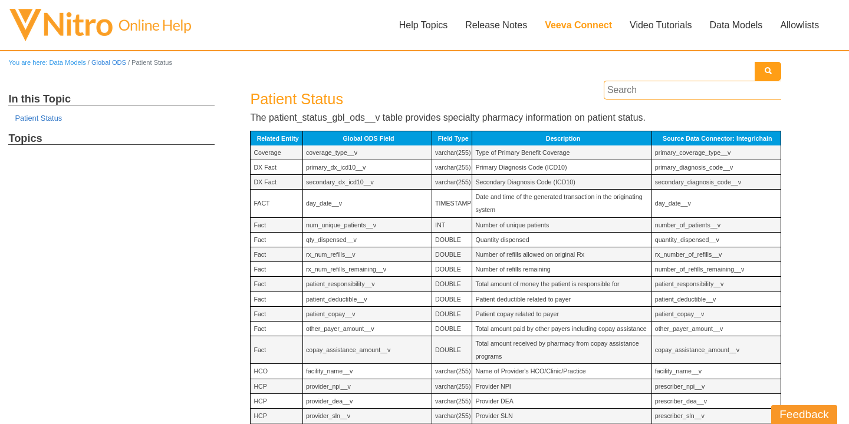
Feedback (804, 414)
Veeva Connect (578, 25)
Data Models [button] (735, 25)
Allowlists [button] (799, 25)
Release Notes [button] (496, 25)
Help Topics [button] (423, 25)
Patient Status (38, 118)
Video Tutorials (661, 25)
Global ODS (109, 62)
